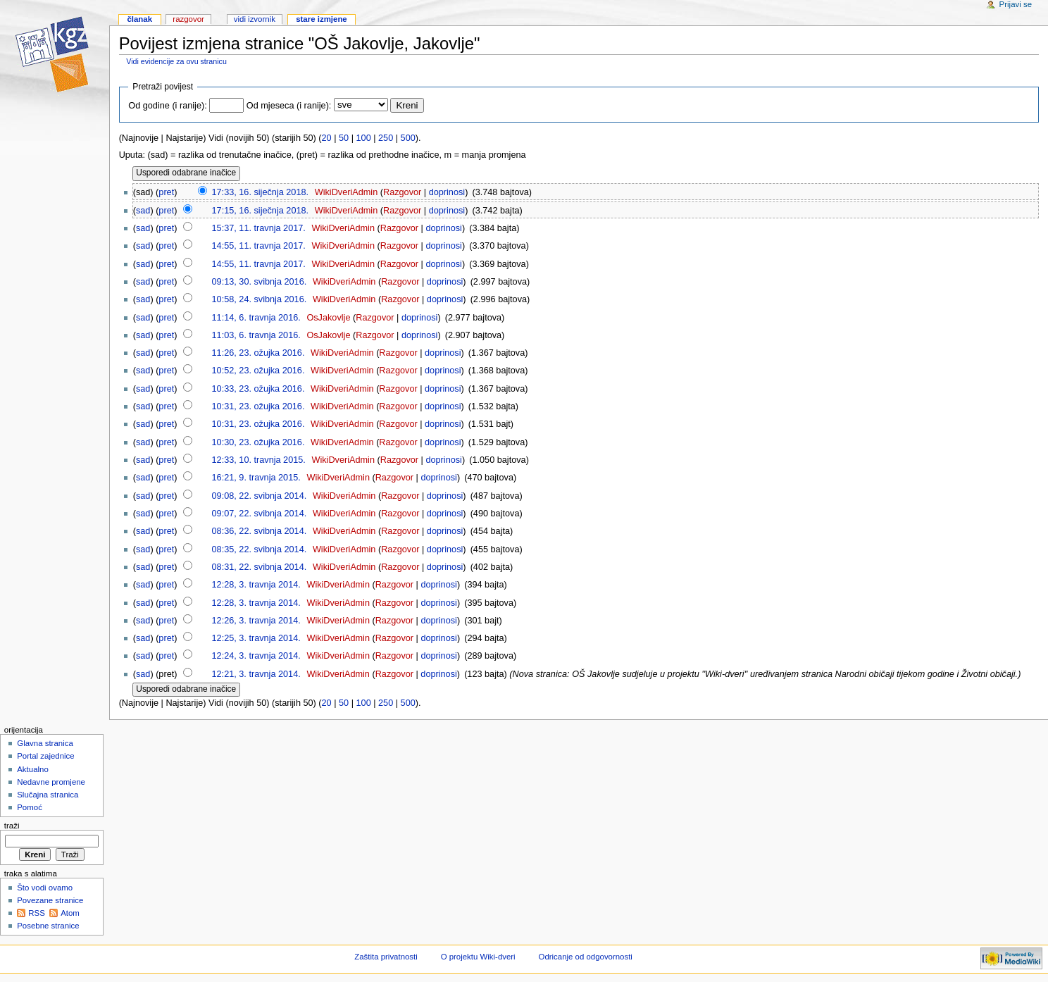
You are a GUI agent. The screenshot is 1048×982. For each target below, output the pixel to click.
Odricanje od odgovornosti (585, 956)
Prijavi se (1015, 4)
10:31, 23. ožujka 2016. (258, 406)
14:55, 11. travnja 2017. (259, 246)
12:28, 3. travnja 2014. (256, 585)
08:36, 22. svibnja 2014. (259, 531)
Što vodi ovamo (45, 887)
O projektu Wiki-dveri (478, 956)
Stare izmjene (321, 19)
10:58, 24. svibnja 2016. (259, 299)
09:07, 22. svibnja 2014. (259, 513)
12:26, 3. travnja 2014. (256, 621)
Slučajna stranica (47, 794)
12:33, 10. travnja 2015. (259, 460)
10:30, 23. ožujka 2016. (258, 442)
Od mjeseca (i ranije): (289, 106)
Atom (70, 913)
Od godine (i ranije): (167, 106)
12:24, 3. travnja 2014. (256, 656)
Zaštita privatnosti (386, 956)
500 (408, 138)
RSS (36, 913)
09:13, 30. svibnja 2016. (259, 282)
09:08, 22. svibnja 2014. (259, 496)
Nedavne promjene (51, 782)
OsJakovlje (328, 318)
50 (344, 138)
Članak (139, 19)
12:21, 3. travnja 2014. (256, 674)
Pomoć (29, 807)
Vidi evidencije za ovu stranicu (176, 61)
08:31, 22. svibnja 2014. (259, 567)
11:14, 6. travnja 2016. (256, 318)
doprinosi (447, 192)
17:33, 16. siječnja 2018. (260, 192)
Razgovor (402, 192)
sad (143, 211)
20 (327, 138)
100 (363, 138)
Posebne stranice (48, 925)
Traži (12, 825)
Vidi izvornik (254, 19)
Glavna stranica (45, 743)
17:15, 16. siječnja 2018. (260, 211)
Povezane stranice (50, 900)
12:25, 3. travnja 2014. (256, 638)
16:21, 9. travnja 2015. (256, 478)
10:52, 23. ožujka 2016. (258, 370)
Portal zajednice (46, 756)
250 (385, 138)
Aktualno (33, 769)
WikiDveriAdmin (346, 192)
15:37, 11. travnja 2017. (259, 228)
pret (166, 192)
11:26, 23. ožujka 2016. (258, 353)
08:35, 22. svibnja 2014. (259, 549)
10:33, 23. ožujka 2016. (258, 389)
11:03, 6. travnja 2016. (256, 335)
